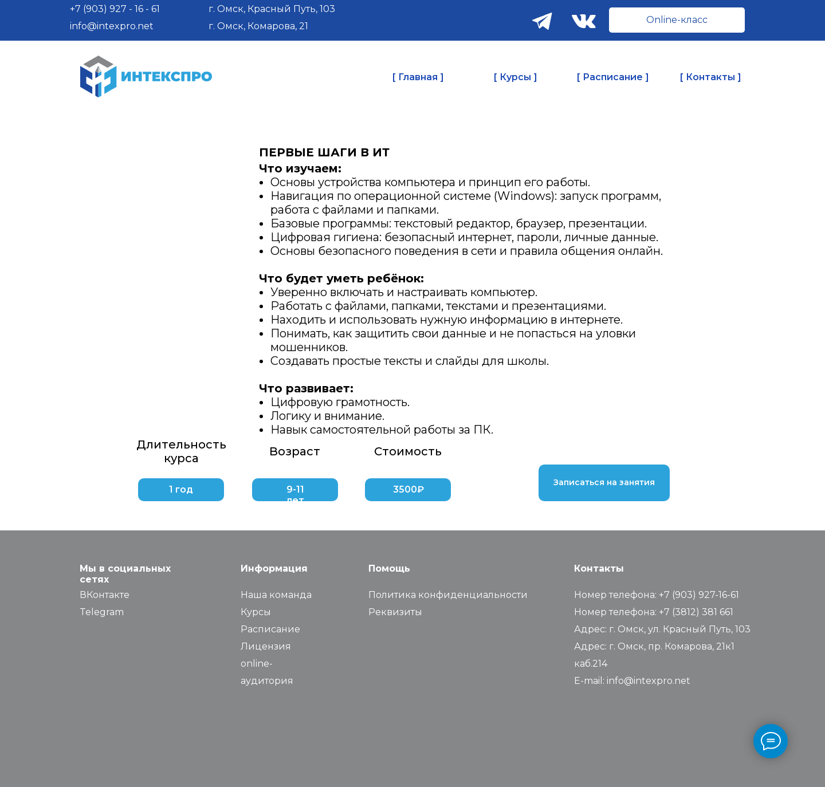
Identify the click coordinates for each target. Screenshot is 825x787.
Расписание (270, 629)
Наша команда (276, 594)
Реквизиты (395, 612)
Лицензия (266, 646)
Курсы (256, 612)
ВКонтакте (104, 594)
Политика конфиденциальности (448, 594)
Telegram (102, 612)
